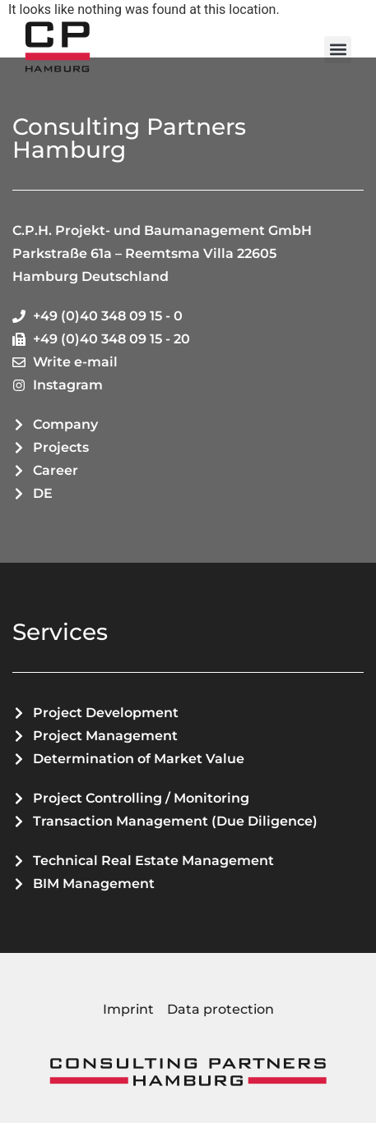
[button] (337, 49)
